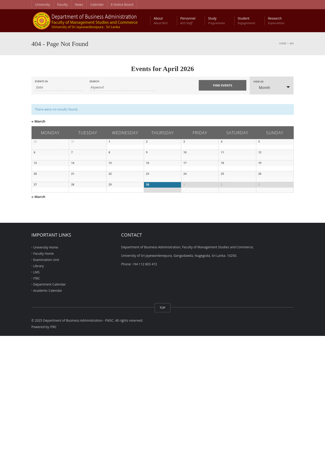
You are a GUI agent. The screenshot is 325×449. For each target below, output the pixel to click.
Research (276, 20)
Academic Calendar (47, 403)
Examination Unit (46, 373)
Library (38, 379)
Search (94, 81)
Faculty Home (43, 366)
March (39, 121)
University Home (45, 360)
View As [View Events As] (258, 81)
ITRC (36, 391)
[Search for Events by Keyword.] (122, 87)
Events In (41, 81)
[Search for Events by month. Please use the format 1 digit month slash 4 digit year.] (59, 87)
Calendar (97, 4)
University (42, 4)
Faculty (62, 4)
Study (216, 20)
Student (246, 20)
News (79, 4)
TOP (162, 421)
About (160, 20)
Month (261, 87)
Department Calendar (49, 397)
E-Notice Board (122, 4)
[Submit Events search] (222, 85)
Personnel (188, 20)
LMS (36, 385)
